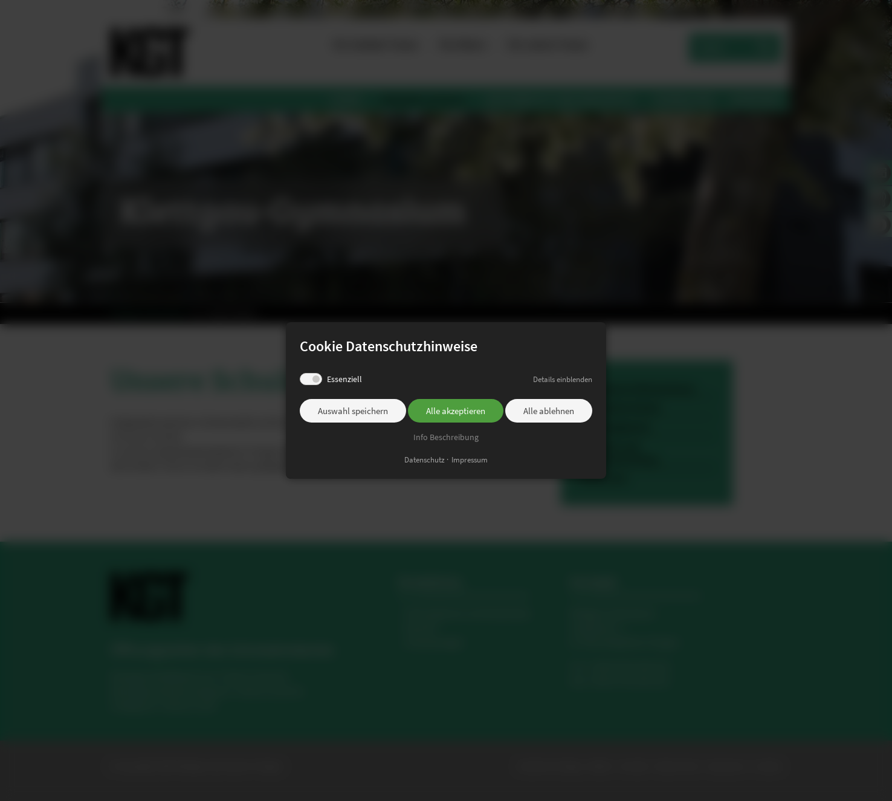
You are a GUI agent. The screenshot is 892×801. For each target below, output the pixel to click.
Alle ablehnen (548, 411)
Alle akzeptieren (455, 411)
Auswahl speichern (353, 411)
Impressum (469, 460)
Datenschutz (424, 460)
